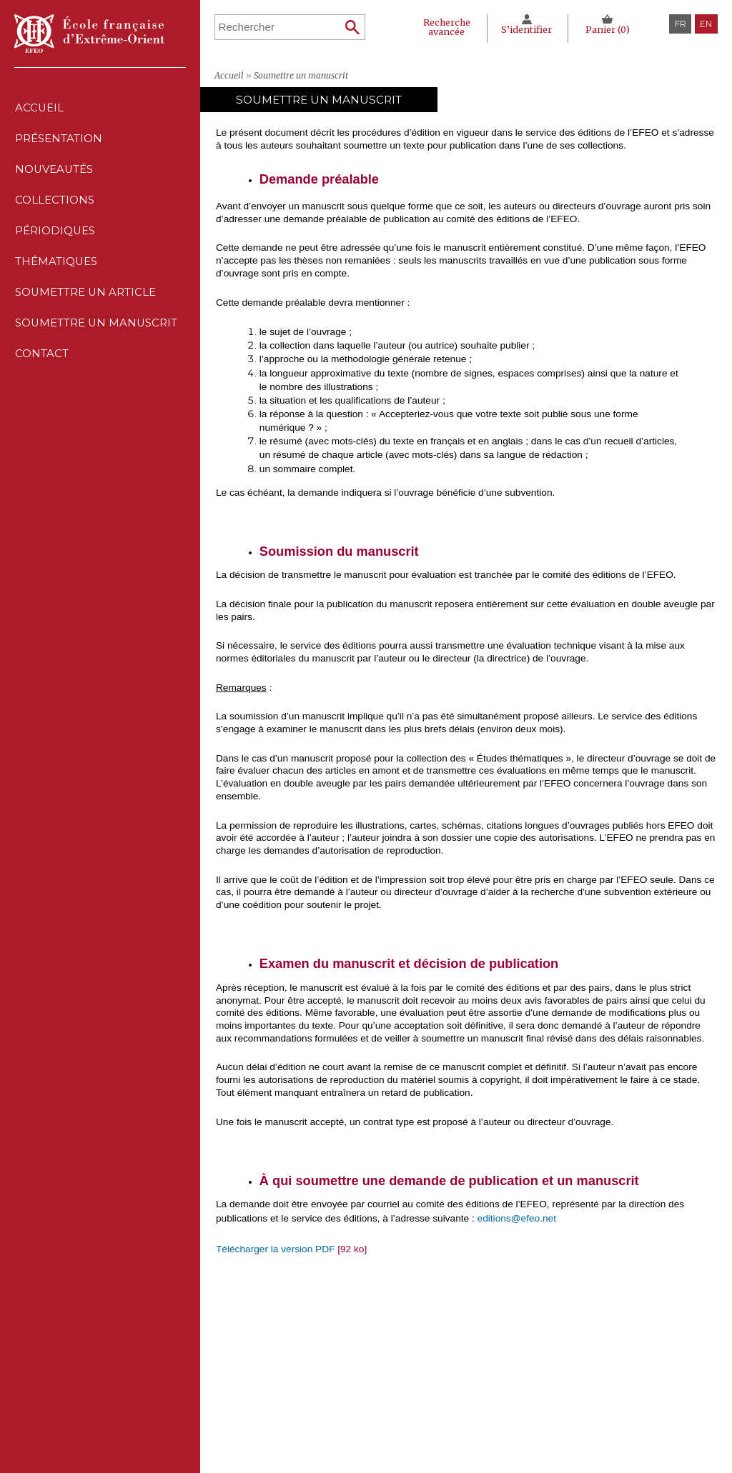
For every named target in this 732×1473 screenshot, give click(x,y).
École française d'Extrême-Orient (89, 33)
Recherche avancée (444, 26)
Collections (302, 1368)
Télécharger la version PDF (275, 1249)
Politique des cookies (476, 1383)
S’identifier (526, 29)
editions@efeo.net (517, 1218)
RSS (439, 1414)
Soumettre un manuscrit (97, 337)
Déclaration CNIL (468, 1368)
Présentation (58, 142)
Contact (41, 369)
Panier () (607, 29)
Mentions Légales (469, 1355)
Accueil (39, 109)
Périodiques (302, 1383)
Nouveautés (54, 174)
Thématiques (302, 1397)
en (706, 24)
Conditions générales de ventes (498, 1397)
